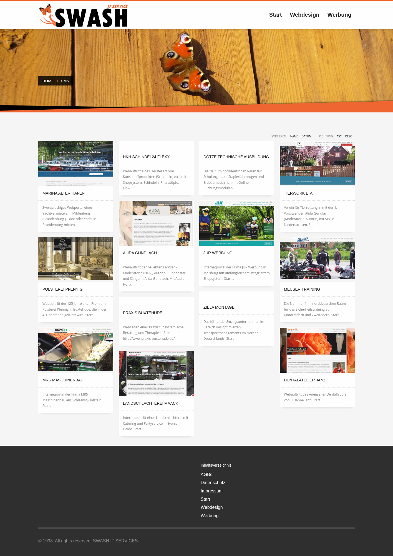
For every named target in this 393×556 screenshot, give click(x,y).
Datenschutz (213, 482)
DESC (348, 136)
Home (47, 80)
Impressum (212, 491)
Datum (306, 136)
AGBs (206, 474)
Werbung (210, 515)
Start (205, 499)
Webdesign (212, 507)
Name (294, 136)
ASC (339, 136)
